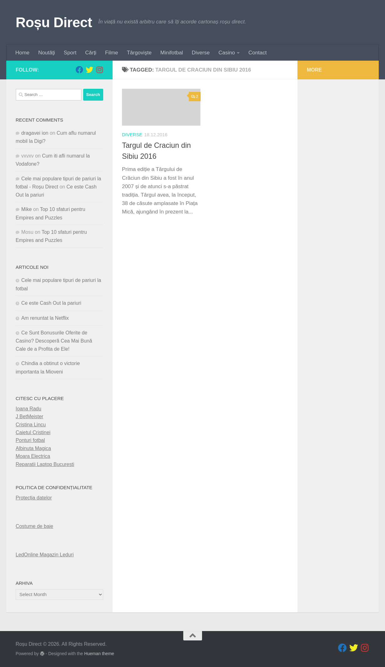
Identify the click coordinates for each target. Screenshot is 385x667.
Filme (111, 53)
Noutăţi (46, 53)
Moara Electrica (33, 456)
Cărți (90, 53)
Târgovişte (139, 53)
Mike (26, 209)
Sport (70, 53)
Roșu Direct (54, 22)
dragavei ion (34, 133)
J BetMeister (29, 416)
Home (22, 53)
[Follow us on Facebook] (79, 69)
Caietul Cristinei (33, 432)
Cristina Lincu (31, 424)
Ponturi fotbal (30, 440)
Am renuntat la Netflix (45, 318)
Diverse (201, 53)
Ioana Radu (28, 408)
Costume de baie (34, 526)
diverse (132, 134)
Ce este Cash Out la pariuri (51, 303)
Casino (227, 53)
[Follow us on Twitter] (89, 69)
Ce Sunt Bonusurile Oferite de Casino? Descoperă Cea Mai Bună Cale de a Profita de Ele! (54, 341)
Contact (257, 53)
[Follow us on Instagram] (99, 69)
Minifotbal (171, 53)
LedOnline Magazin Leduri (45, 554)
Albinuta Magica (33, 448)
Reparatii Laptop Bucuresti (45, 464)
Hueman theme (99, 653)
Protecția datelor (34, 497)
